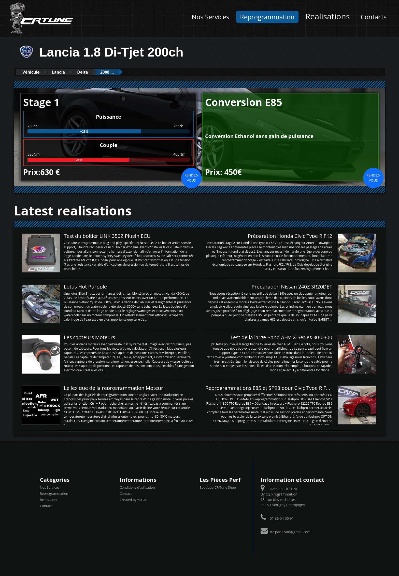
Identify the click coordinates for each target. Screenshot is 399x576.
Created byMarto (133, 499)
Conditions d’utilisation (137, 487)
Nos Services (210, 16)
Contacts (374, 16)
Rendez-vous (191, 177)
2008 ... (121, 72)
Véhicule (33, 72)
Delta (92, 72)
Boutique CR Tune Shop (218, 487)
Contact (126, 493)
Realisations (327, 16)
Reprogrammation (267, 16)
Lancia (65, 72)
